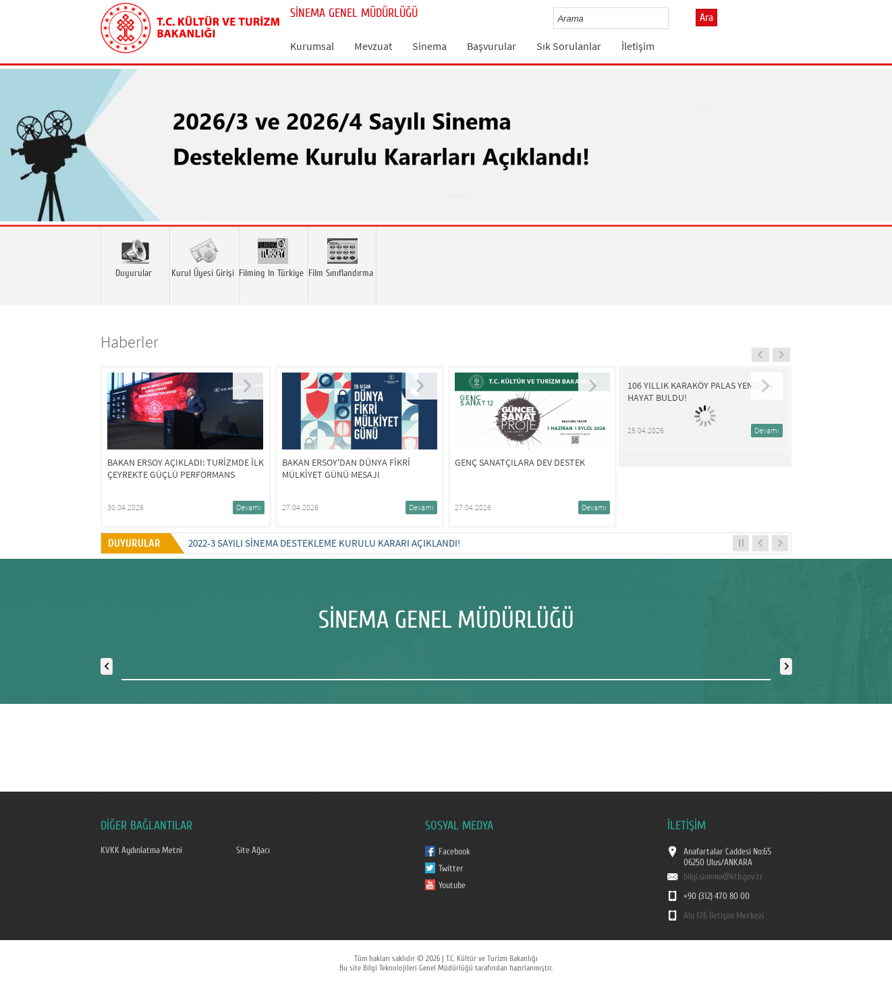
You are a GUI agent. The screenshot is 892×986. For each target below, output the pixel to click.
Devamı (248, 507)
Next (868, 164)
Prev (23, 164)
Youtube (452, 885)
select (672, 18)
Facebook (454, 851)
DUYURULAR (137, 543)
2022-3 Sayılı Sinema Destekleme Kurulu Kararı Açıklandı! (324, 543)
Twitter (451, 868)
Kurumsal (312, 46)
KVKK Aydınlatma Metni (141, 850)
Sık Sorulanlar (568, 46)
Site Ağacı (253, 850)
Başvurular (491, 46)
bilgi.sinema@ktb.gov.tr (723, 876)
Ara (706, 17)
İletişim (637, 46)
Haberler (130, 341)
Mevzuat (373, 46)
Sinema (429, 46)
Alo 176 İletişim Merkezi (724, 915)
